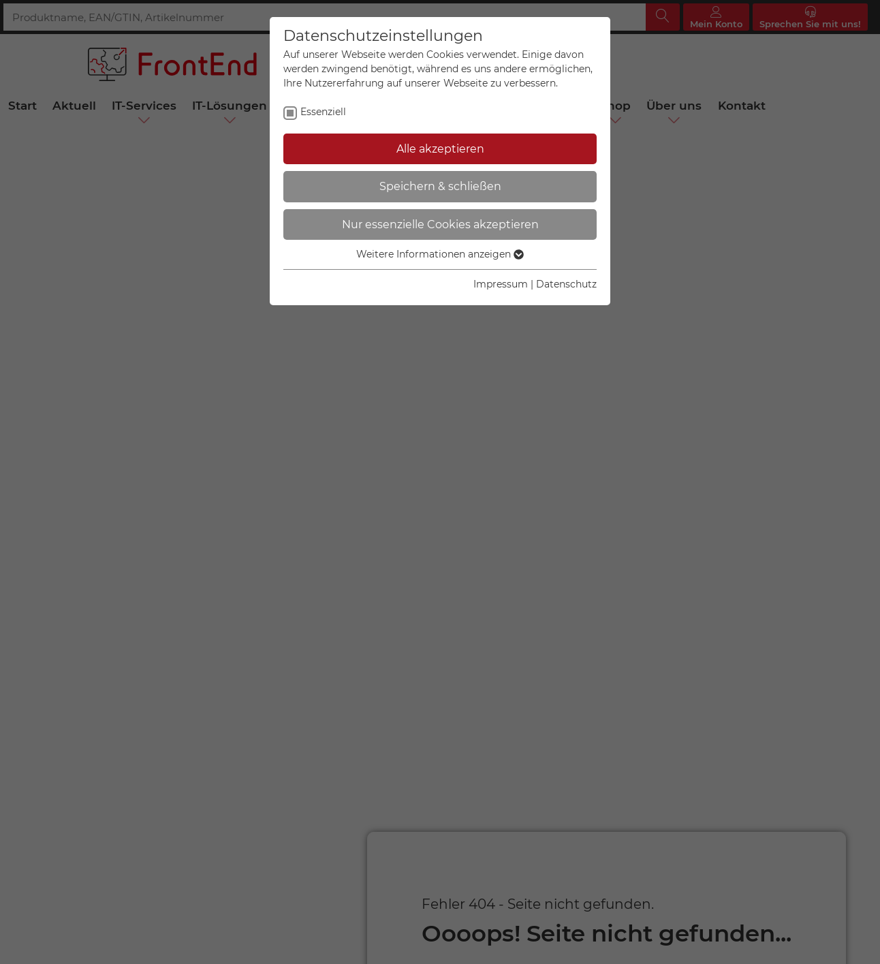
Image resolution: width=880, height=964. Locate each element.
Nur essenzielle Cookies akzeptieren (440, 224)
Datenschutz (566, 284)
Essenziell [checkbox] (323, 112)
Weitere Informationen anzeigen (440, 254)
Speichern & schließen (440, 186)
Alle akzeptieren (440, 148)
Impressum (500, 284)
